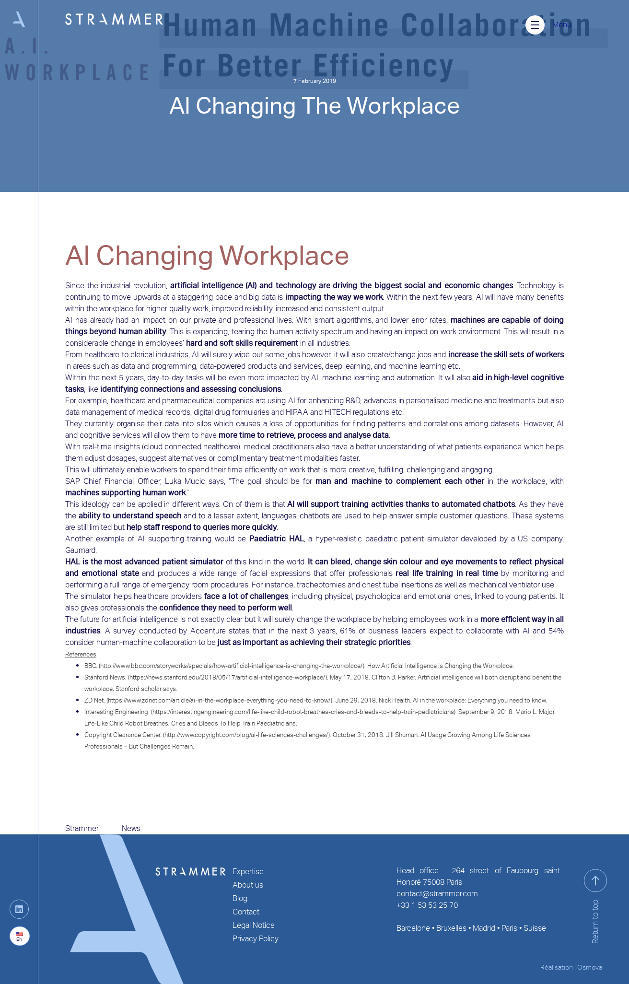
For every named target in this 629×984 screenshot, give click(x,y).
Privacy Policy (256, 938)
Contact (246, 911)
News (131, 828)
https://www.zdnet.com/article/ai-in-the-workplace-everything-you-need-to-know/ (219, 700)
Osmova (589, 967)
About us (248, 885)
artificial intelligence (205, 285)
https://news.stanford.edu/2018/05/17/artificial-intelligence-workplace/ (227, 677)
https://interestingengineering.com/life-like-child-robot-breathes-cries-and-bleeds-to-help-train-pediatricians (303, 711)
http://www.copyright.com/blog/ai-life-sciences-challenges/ (246, 734)
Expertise (248, 871)
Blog (240, 898)
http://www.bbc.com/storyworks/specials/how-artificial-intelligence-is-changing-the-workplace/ (231, 665)
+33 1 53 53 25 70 (427, 905)
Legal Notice (254, 925)
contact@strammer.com (437, 893)
